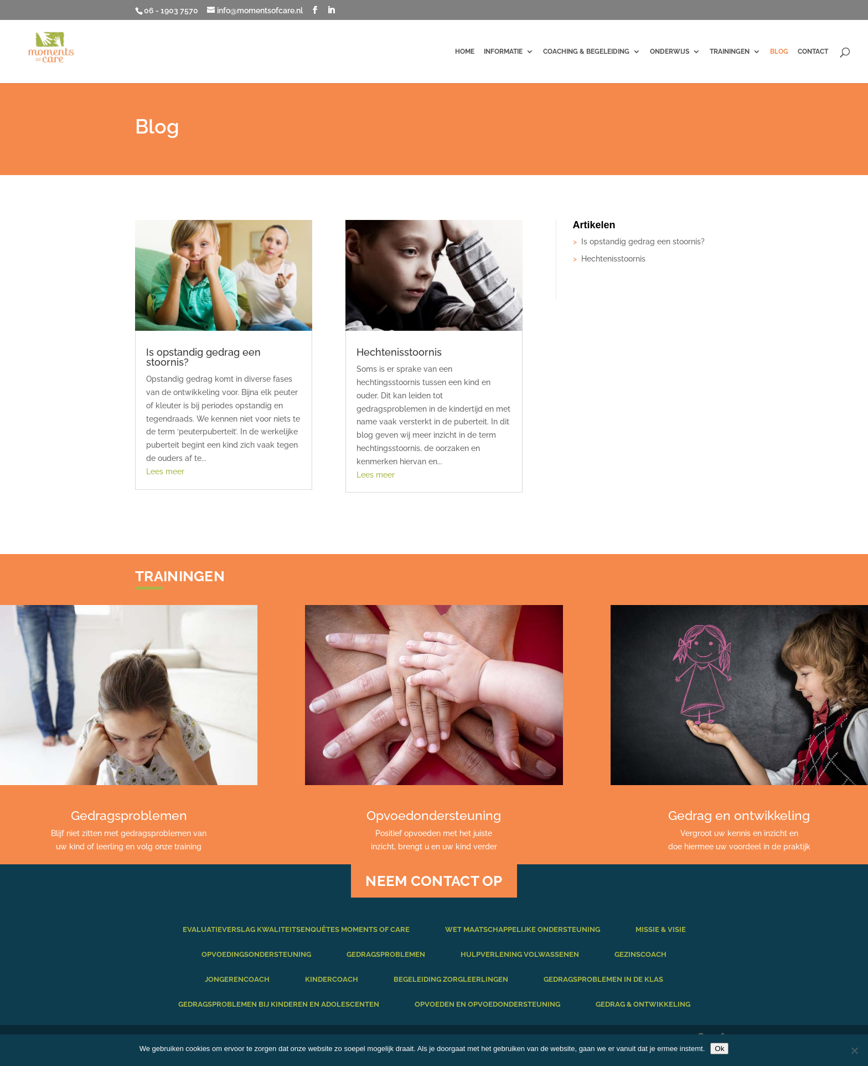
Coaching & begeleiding (586, 51)
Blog (779, 51)
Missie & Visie (661, 929)
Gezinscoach (640, 954)
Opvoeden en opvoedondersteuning (487, 1004)
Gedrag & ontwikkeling (643, 1004)
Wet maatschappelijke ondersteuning (522, 929)
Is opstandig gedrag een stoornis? (203, 357)
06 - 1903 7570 (171, 10)
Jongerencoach (237, 979)
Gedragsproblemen (386, 954)
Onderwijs (669, 51)
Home (464, 51)
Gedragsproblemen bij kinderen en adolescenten (278, 1004)
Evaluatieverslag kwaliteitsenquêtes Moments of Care (296, 929)
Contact (813, 51)
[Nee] (854, 1050)
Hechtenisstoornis (399, 352)
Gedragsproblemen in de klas (603, 979)
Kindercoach (331, 979)
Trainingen (730, 51)
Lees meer (165, 471)
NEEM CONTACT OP (434, 881)
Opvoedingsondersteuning (256, 954)
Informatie (503, 51)
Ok (719, 1048)
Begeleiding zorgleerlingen (451, 979)
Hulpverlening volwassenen (520, 954)
